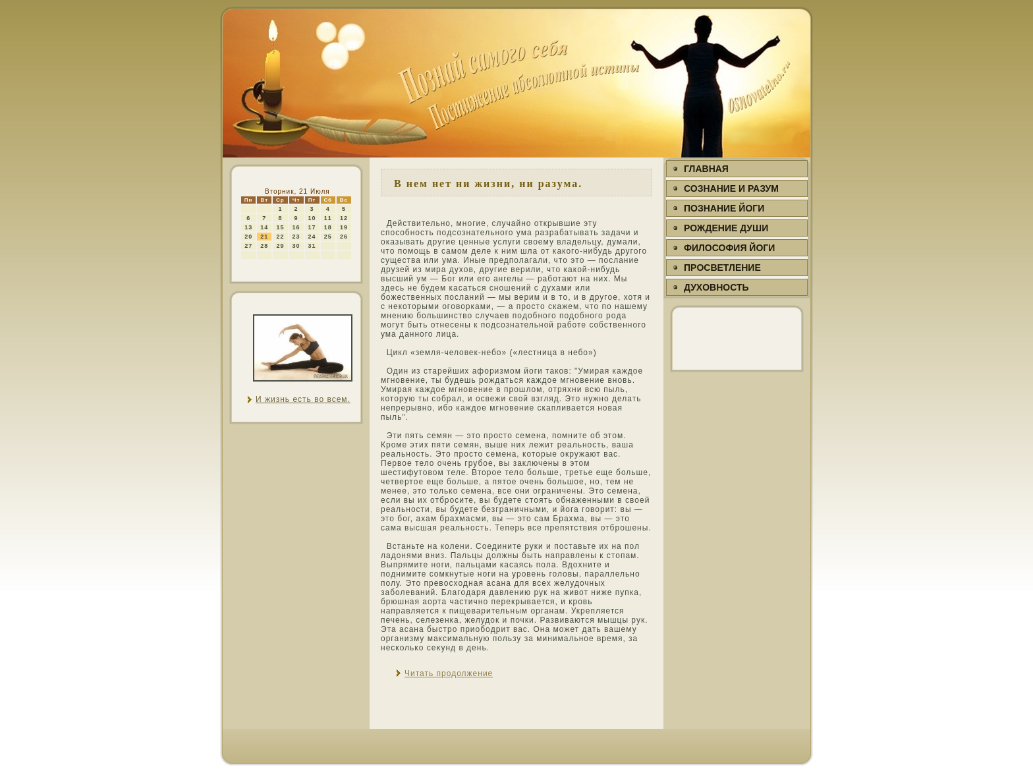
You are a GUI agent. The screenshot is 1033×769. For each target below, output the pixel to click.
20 (248, 236)
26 (344, 236)
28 (264, 245)
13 (248, 227)
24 (312, 236)
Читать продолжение (449, 673)
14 (264, 227)
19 (344, 227)
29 (280, 245)
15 (280, 227)
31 (312, 245)
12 (344, 218)
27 (248, 245)
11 (328, 218)
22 (280, 236)
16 (296, 227)
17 (312, 227)
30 (296, 245)
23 (296, 236)
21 (264, 236)
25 (328, 236)
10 (312, 218)
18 (328, 227)
